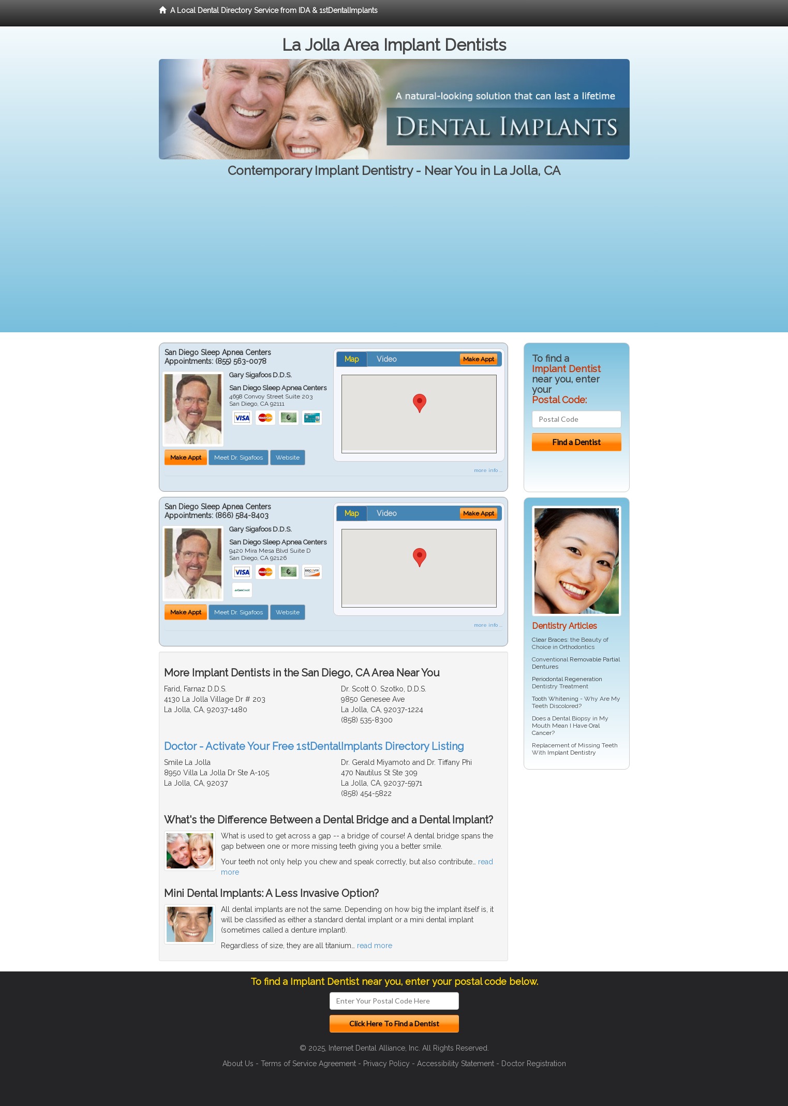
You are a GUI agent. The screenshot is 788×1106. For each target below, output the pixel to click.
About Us (238, 1063)
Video (387, 359)
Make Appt (185, 457)
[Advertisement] (394, 259)
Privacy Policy (386, 1063)
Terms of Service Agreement (308, 1063)
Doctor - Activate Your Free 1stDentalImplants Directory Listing (314, 746)
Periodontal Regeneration (567, 679)
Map (352, 359)
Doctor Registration (533, 1063)
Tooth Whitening (555, 698)
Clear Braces (549, 639)
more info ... (488, 470)
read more (374, 945)
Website (288, 457)
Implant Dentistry (571, 752)
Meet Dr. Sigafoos (238, 457)
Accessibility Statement (455, 1063)
